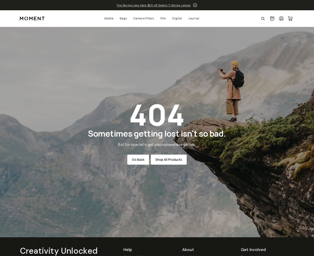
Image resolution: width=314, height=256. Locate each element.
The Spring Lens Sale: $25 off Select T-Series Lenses (154, 5)
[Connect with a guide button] (272, 18)
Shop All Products (168, 159)
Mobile (108, 18)
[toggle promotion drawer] (195, 5)
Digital (177, 18)
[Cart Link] (290, 18)
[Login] (281, 18)
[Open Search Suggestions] (263, 18)
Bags (123, 18)
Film (163, 18)
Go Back (138, 159)
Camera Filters (143, 18)
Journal (193, 18)
